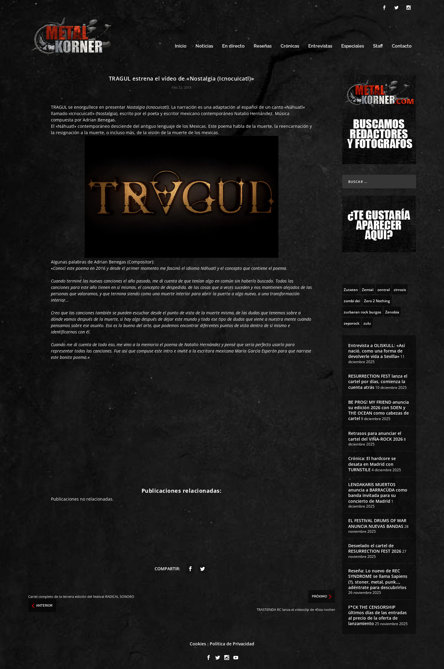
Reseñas (263, 44)
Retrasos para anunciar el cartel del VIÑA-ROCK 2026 (375, 434)
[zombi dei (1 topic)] (352, 298)
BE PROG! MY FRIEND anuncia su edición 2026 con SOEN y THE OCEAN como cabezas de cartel (378, 408)
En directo (233, 44)
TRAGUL (59, 105)
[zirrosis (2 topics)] (400, 287)
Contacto (402, 44)
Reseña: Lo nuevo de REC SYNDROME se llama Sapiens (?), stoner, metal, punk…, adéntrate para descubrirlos (377, 577)
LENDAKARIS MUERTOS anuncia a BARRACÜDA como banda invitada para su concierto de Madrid (377, 491)
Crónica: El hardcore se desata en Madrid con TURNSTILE (372, 462)
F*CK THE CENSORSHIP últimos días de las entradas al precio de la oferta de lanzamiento (377, 613)
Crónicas (290, 44)
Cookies (198, 642)
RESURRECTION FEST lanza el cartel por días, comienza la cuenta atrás (377, 379)
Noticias (204, 44)
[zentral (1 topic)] (383, 287)
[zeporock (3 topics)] (351, 321)
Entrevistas (320, 44)
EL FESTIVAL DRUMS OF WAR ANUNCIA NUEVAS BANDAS (377, 521)
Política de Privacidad (232, 642)
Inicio (180, 44)
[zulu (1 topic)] (367, 321)
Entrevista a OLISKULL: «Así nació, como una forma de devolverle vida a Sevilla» (376, 349)
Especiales (352, 44)
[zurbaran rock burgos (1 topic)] (362, 310)
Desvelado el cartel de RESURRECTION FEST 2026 (374, 546)
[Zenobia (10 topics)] (392, 310)
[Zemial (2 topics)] (367, 287)
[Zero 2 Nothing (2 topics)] (377, 298)
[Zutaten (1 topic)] (350, 287)
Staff (378, 44)
